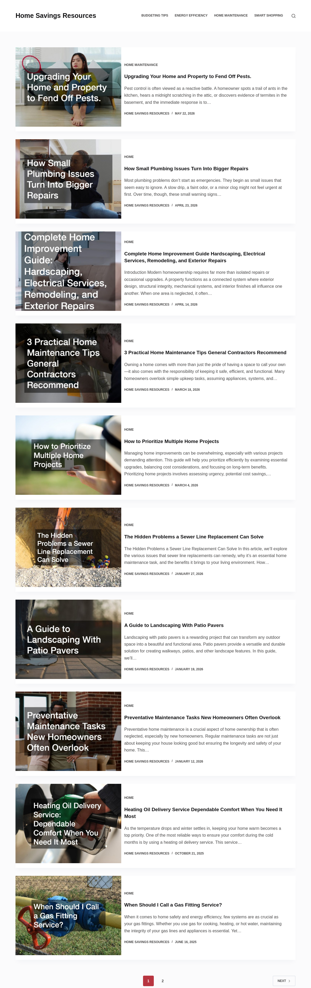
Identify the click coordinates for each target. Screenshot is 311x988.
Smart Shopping (268, 15)
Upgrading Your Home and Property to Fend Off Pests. (197, 74)
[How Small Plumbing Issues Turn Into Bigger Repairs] (68, 174)
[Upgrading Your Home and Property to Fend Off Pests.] (68, 87)
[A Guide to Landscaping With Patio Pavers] (68, 622)
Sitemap (195, 979)
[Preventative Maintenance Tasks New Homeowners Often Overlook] (68, 711)
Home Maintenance (231, 15)
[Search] (294, 16)
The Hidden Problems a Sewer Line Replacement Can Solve (203, 519)
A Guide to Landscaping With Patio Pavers (182, 606)
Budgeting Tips (154, 15)
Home (134, 150)
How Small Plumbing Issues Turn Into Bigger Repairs (195, 161)
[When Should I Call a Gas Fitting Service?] (68, 888)
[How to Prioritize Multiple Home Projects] (68, 446)
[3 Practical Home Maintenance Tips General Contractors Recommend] (68, 354)
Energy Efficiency (191, 15)
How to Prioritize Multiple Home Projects (179, 426)
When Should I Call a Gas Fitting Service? (181, 875)
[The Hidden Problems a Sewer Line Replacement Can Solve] (68, 535)
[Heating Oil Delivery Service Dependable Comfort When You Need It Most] (68, 801)
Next (284, 948)
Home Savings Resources (55, 15)
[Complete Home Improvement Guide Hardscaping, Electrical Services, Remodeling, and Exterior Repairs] (68, 263)
